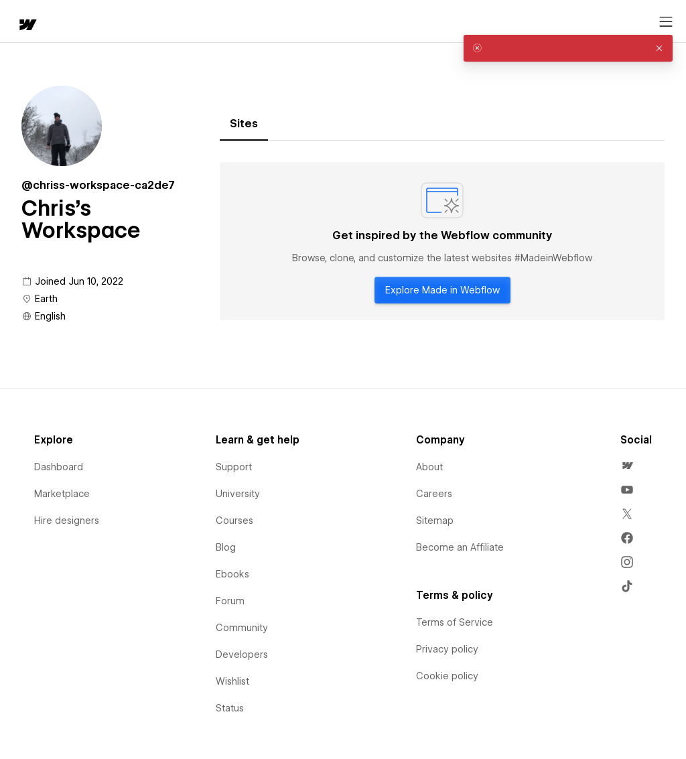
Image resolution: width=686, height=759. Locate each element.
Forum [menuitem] (230, 601)
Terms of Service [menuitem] (454, 622)
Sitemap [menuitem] (435, 520)
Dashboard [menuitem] (58, 467)
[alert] (568, 48)
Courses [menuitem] (234, 520)
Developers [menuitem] (242, 654)
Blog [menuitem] (226, 547)
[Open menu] (666, 22)
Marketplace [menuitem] (62, 493)
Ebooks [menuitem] (232, 574)
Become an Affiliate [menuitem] (460, 547)
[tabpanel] (442, 241)
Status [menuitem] (230, 708)
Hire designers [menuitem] (66, 520)
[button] (659, 48)
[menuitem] (627, 465)
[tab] (244, 124)
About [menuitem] (429, 467)
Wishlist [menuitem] (232, 681)
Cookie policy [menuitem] (447, 676)
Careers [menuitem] (434, 493)
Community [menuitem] (242, 627)
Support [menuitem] (234, 467)
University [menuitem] (238, 493)
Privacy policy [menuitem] (447, 649)
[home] (27, 26)
